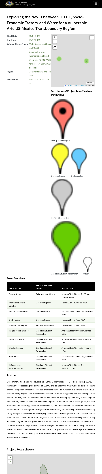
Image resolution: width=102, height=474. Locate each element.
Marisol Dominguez (18, 171)
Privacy (48, 433)
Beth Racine (14, 165)
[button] (59, 58)
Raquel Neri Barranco (19, 176)
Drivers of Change (37, 52)
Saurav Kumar (15, 140)
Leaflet (68, 86)
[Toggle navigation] (96, 3)
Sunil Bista (13, 202)
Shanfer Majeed (16, 194)
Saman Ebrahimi (16, 185)
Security (49, 437)
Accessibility (78, 437)
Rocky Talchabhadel (18, 157)
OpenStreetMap (80, 86)
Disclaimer (62, 437)
